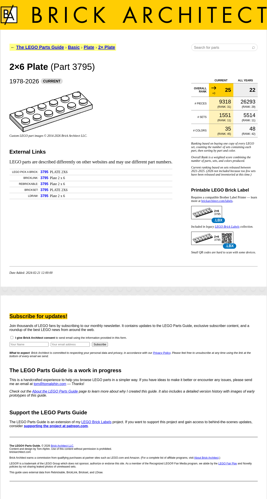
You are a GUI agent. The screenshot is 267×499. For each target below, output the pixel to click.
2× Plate (106, 47)
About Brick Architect (206, 457)
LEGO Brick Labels (227, 226)
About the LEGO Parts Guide (55, 391)
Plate (89, 47)
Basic (74, 47)
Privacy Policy (161, 352)
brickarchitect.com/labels (216, 201)
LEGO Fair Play (227, 463)
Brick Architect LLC (62, 445)
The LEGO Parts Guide (40, 47)
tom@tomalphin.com (50, 384)
